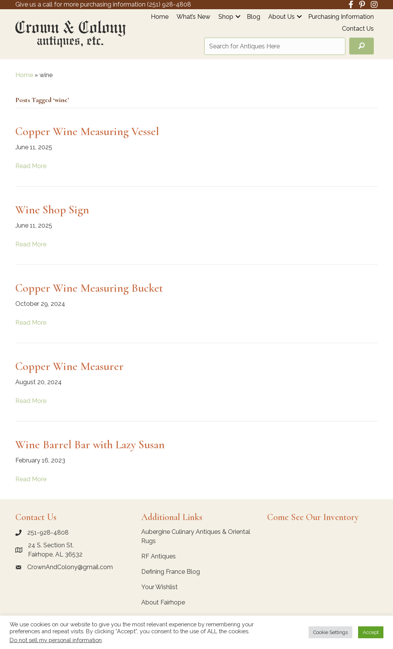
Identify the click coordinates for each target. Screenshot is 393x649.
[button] (238, 17)
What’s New (193, 17)
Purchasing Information (341, 17)
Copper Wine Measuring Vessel (87, 131)
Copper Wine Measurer (69, 366)
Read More (30, 166)
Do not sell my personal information (56, 640)
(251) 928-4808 (169, 4)
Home (159, 17)
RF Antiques (158, 556)
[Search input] (274, 46)
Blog (253, 17)
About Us (281, 17)
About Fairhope (163, 602)
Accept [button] (371, 632)
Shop (225, 17)
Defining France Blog (170, 571)
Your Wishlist (159, 587)
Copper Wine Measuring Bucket (89, 288)
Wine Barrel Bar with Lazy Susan (90, 445)
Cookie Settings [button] (330, 632)
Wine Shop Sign (52, 210)
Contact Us (358, 29)
